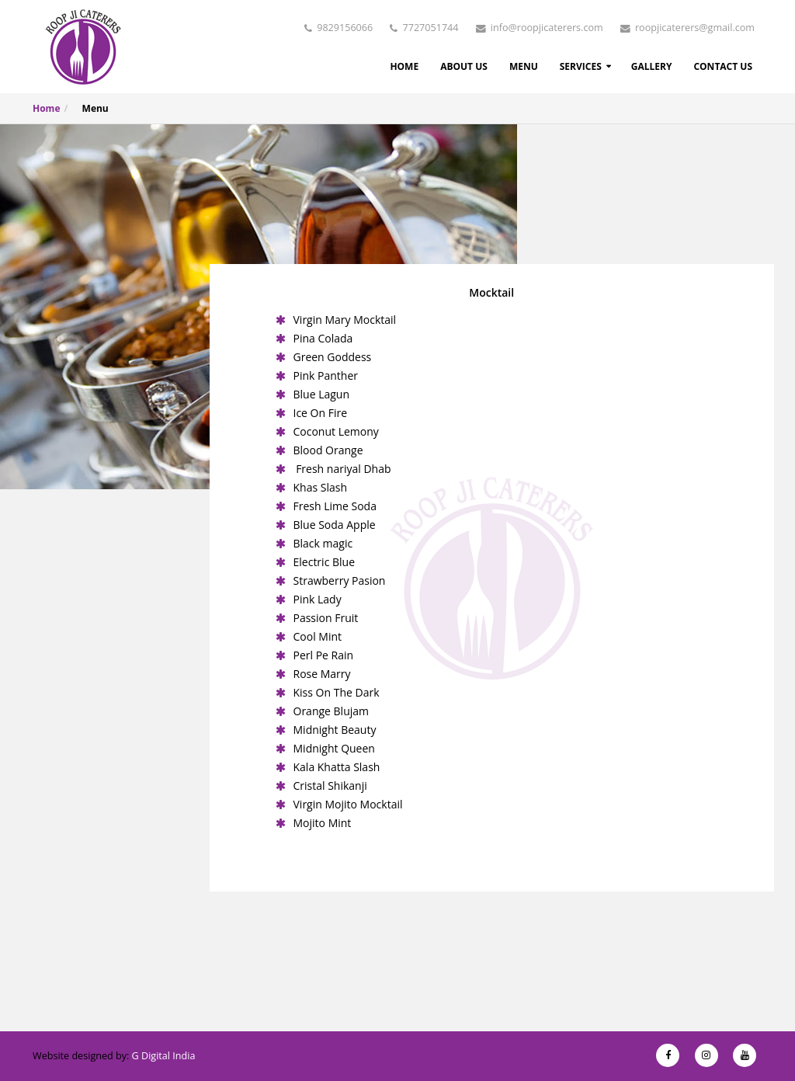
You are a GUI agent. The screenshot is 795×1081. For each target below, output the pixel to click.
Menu (523, 66)
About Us (464, 66)
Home (404, 66)
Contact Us (722, 66)
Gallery (651, 66)
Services (581, 66)
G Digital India (164, 1055)
